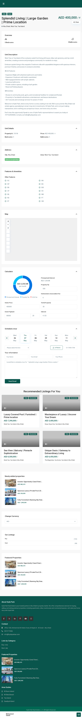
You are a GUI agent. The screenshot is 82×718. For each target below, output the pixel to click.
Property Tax (45, 285)
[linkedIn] (14, 618)
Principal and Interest (48, 278)
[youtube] (25, 618)
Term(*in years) (46, 303)
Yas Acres (58, 460)
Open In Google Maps (12, 159)
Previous (7, 338)
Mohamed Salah (10, 714)
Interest (43, 312)
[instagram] (31, 618)
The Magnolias (49, 460)
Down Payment (9, 312)
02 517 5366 (8, 631)
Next (75, 338)
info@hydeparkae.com (12, 634)
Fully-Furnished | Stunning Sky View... (30, 500)
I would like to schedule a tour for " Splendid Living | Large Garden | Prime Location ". (41, 369)
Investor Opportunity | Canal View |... (30, 482)
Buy (6, 538)
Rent (9, 14)
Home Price (8, 303)
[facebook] (4, 618)
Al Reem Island (9, 691)
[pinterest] (20, 618)
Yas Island (21, 26)
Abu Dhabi (6, 26)
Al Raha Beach (9, 694)
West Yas (14, 26)
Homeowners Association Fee (50, 294)
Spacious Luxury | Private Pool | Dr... (30, 491)
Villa (4, 14)
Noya (46, 424)
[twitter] (9, 618)
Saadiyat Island (9, 701)
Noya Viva (52, 424)
